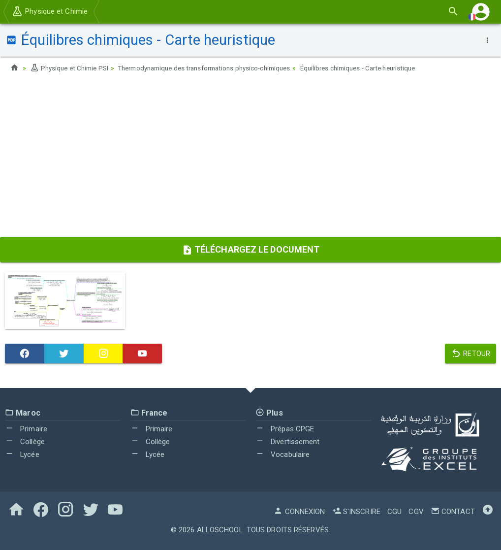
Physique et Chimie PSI (71, 68)
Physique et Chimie (49, 11)
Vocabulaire (282, 454)
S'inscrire (356, 511)
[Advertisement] (250, 158)
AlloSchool (220, 529)
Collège (25, 441)
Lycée (22, 454)
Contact (453, 511)
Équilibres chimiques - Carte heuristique (383, 68)
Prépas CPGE (284, 428)
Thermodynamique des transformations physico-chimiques (217, 68)
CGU (394, 511)
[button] (481, 11)
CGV (415, 511)
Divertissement (287, 441)
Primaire (26, 428)
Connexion (299, 511)
